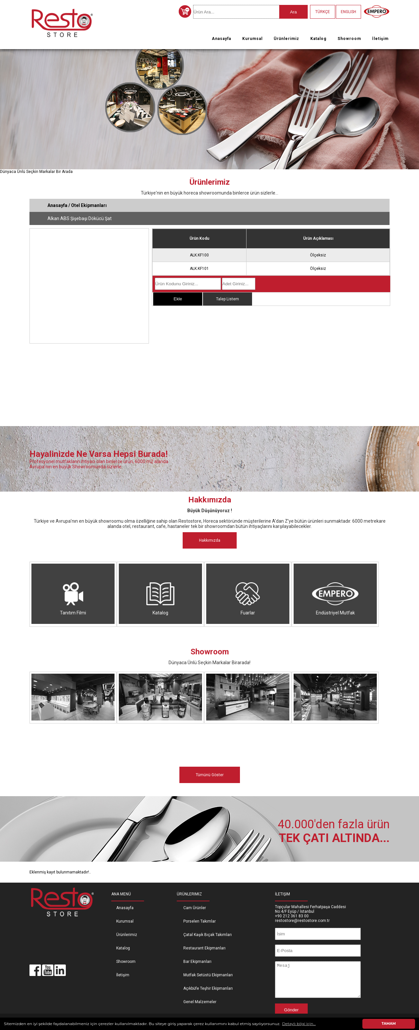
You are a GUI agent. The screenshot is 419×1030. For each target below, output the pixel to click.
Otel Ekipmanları (89, 205)
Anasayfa (221, 38)
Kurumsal (252, 38)
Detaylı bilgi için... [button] (299, 1023)
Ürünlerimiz (286, 38)
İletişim (380, 38)
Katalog (318, 38)
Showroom (349, 38)
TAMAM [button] (389, 1023)
